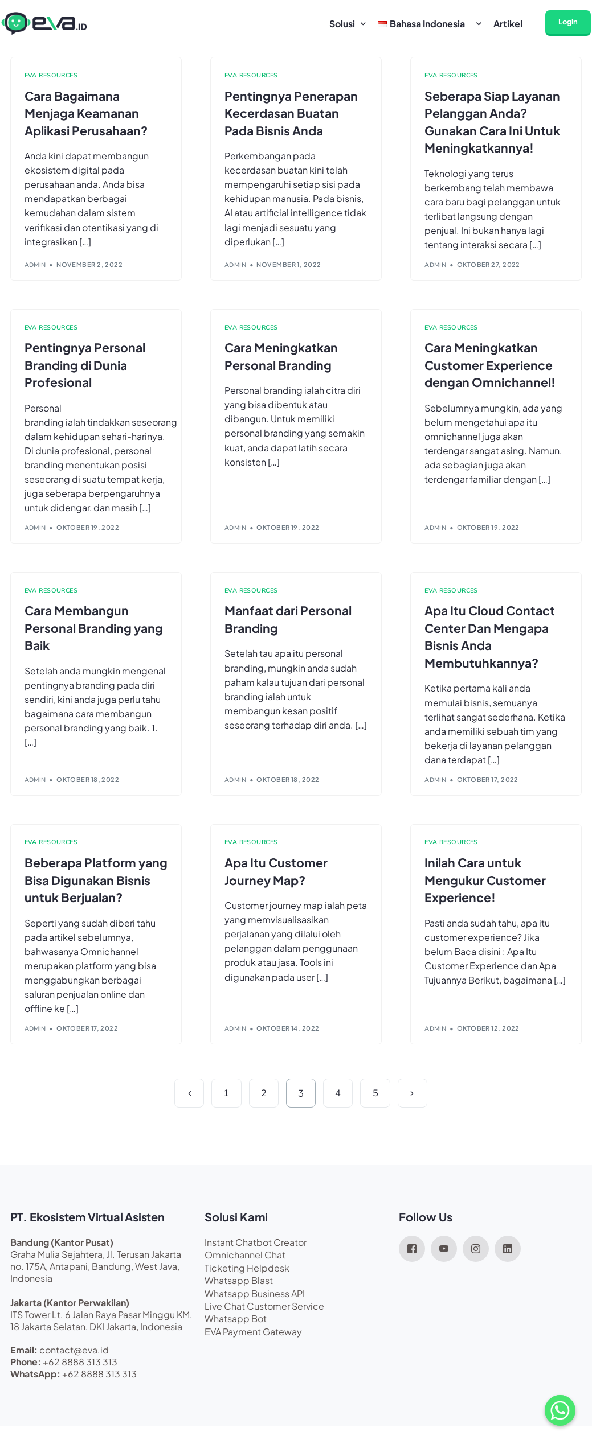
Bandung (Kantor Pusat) (61, 1252)
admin (35, 267)
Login (569, 21)
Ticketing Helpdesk (247, 1278)
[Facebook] (412, 1258)
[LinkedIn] (508, 1258)
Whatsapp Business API (255, 1304)
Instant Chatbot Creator (256, 1252)
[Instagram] (476, 1258)
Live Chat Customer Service (264, 1316)
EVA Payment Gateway (253, 1342)
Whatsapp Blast (239, 1291)
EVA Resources (51, 75)
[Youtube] (444, 1258)
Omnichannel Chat (245, 1266)
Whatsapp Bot (236, 1329)
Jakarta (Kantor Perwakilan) (69, 1313)
